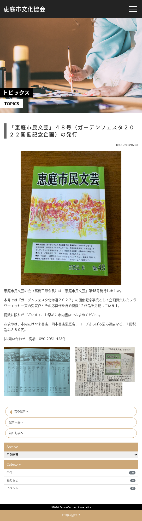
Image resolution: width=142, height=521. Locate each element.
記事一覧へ (16, 422)
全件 (71, 472)
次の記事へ (21, 411)
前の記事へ (16, 433)
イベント (71, 488)
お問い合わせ (71, 515)
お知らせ (71, 480)
